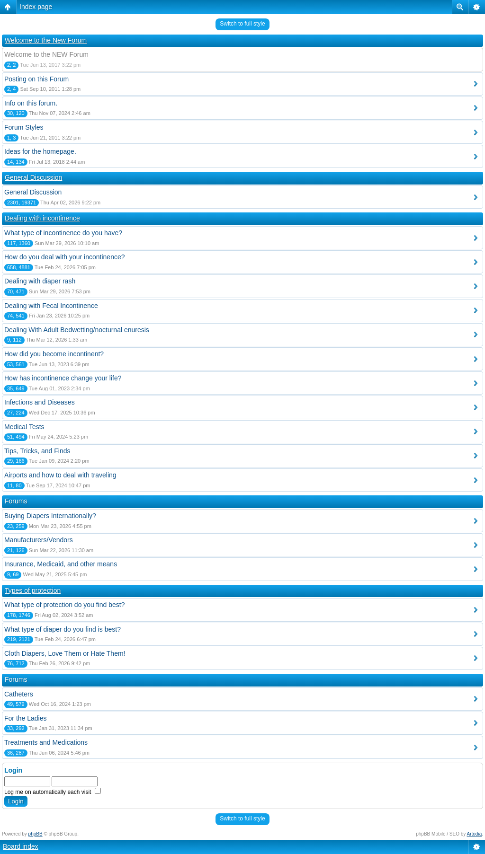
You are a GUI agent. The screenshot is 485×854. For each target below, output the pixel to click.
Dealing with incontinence (42, 218)
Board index (20, 846)
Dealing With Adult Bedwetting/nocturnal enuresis (76, 330)
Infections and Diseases (39, 402)
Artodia (474, 833)
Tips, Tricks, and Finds (37, 451)
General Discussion (33, 177)
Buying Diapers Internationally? (50, 515)
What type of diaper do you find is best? (62, 629)
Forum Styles (23, 127)
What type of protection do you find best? (64, 604)
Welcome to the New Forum (46, 40)
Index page (35, 6)
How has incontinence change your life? (63, 378)
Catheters (18, 694)
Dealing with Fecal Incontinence (51, 305)
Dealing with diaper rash (39, 281)
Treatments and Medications (46, 742)
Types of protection (33, 590)
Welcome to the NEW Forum (46, 54)
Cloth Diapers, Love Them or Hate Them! (65, 653)
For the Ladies (25, 718)
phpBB (35, 833)
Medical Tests (24, 427)
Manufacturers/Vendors (38, 540)
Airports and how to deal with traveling (60, 475)
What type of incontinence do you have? (63, 233)
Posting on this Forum (36, 79)
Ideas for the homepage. (40, 151)
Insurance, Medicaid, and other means (60, 564)
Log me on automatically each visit (52, 792)
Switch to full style (242, 23)
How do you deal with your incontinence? (64, 257)
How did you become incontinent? (54, 354)
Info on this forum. (30, 103)
